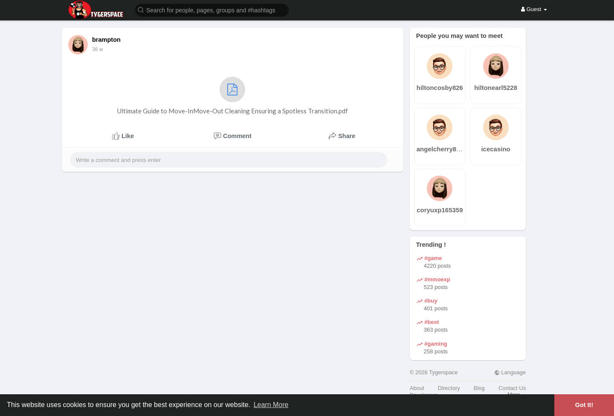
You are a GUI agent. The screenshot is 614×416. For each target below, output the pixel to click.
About (417, 388)
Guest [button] (534, 9)
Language (510, 372)
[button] (212, 10)
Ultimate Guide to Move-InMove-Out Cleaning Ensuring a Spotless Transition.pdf (232, 96)
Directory (449, 388)
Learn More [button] (271, 404)
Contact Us (512, 388)
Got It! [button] (584, 405)
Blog (479, 388)
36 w (97, 49)
